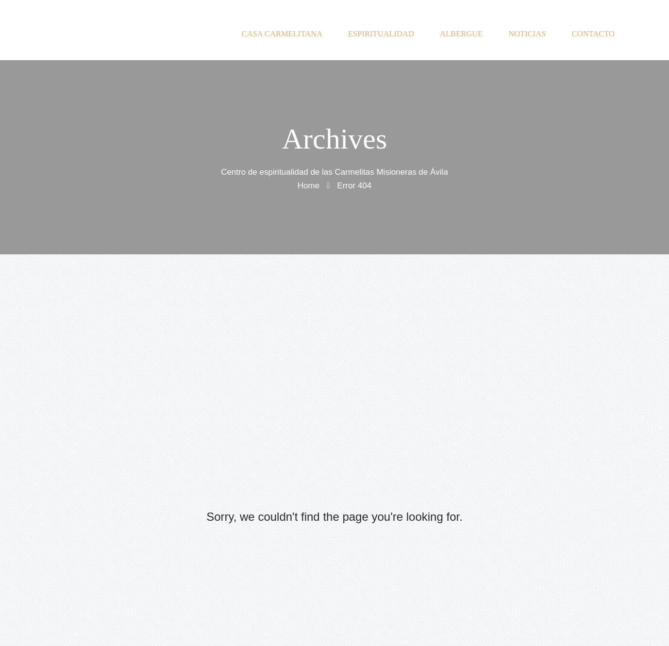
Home (308, 185)
